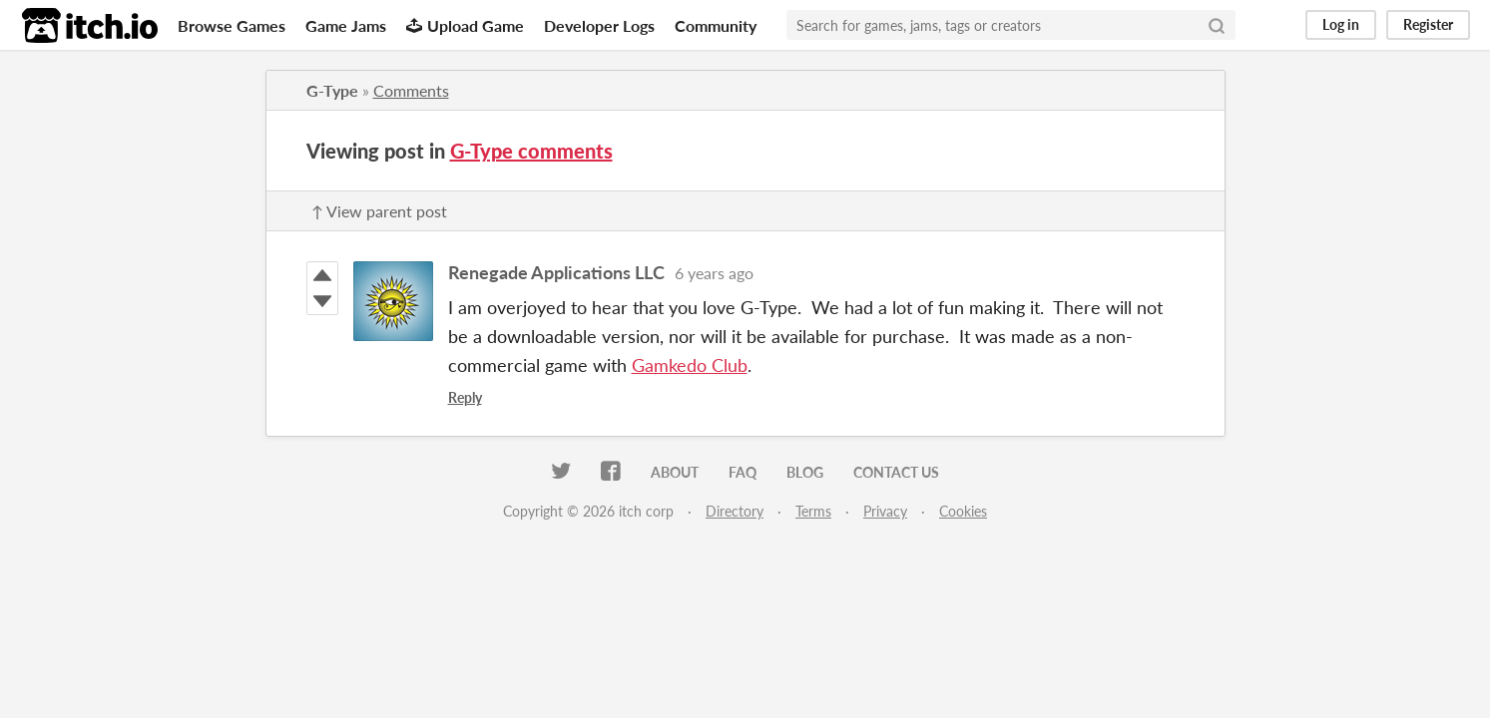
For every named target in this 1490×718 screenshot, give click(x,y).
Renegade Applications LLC (556, 272)
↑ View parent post (379, 210)
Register (1428, 24)
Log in (1340, 24)
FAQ (742, 472)
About (675, 472)
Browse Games (231, 25)
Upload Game (465, 25)
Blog (804, 472)
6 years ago (714, 272)
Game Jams (345, 25)
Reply (465, 397)
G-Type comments (531, 151)
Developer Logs (599, 25)
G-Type (332, 90)
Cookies (963, 511)
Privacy (885, 511)
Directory (734, 511)
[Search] (1217, 25)
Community (715, 25)
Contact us (896, 472)
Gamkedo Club (689, 365)
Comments (411, 90)
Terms (813, 511)
